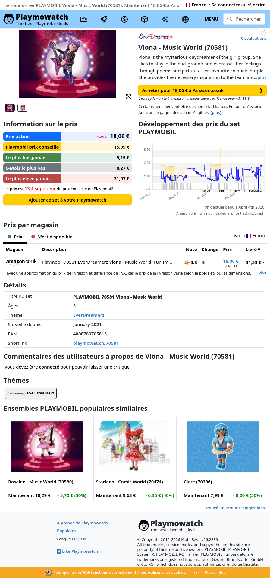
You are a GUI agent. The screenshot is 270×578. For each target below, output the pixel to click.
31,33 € (253, 262)
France (196, 5)
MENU (211, 19)
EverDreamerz (89, 315)
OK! (196, 573)
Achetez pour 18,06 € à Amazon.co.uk (202, 90)
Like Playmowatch (77, 551)
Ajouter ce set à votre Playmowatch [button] (67, 200)
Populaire (66, 530)
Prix (227, 249)
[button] (128, 96)
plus (262, 77)
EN (83, 539)
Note (191, 249)
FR (74, 539)
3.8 (190, 262)
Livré (251, 249)
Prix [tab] (15, 237)
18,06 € (230, 261)
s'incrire (256, 5)
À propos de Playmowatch (82, 523)
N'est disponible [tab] (51, 237)
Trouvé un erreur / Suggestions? (236, 507)
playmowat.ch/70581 (96, 343)
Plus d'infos (215, 572)
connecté (49, 367)
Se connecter (226, 5)
